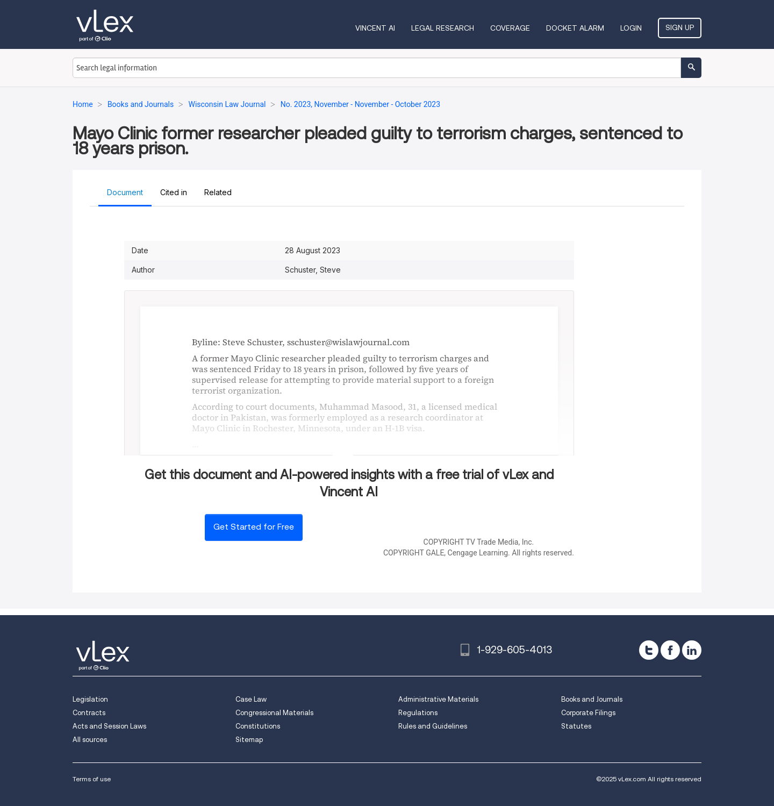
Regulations (418, 713)
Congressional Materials (274, 713)
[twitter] (648, 650)
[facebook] (670, 650)
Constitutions (257, 726)
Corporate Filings (588, 713)
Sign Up (679, 27)
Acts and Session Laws (109, 726)
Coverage (510, 28)
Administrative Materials (438, 699)
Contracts (89, 713)
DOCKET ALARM (575, 28)
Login (631, 28)
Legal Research (442, 28)
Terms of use (92, 778)
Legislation (90, 699)
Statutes (576, 726)
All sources (90, 740)
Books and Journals (591, 699)
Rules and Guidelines (432, 726)
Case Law (251, 699)
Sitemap (249, 740)
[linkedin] (691, 650)
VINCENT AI (375, 28)
